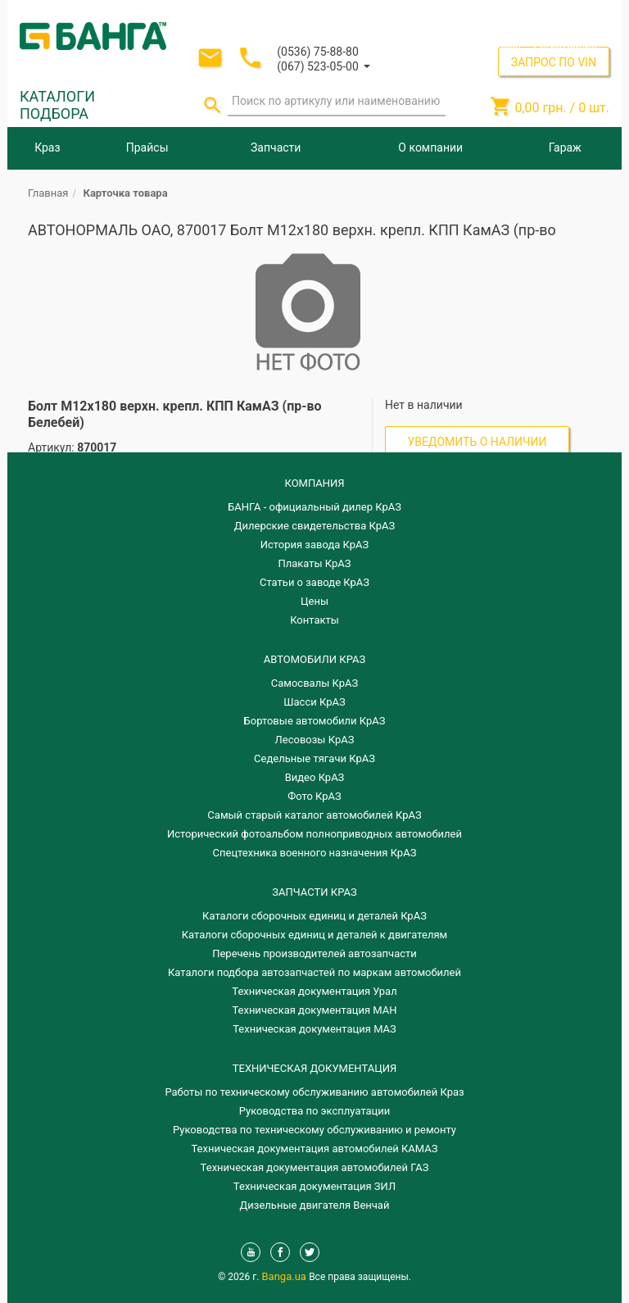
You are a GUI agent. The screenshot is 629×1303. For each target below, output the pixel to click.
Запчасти (276, 147)
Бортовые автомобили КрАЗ (315, 721)
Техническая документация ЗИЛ (314, 1186)
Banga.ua (286, 1276)
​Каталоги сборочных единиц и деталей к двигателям (314, 934)
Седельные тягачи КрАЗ (314, 758)
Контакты (314, 620)
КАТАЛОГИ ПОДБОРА (57, 105)
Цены (314, 601)
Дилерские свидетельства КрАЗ (315, 526)
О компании (430, 147)
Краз (47, 147)
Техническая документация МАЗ (314, 1029)
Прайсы (147, 147)
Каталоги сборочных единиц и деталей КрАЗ (314, 916)
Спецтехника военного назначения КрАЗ (315, 853)
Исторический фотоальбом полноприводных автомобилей (314, 834)
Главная (48, 193)
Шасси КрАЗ (314, 702)
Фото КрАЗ (314, 796)
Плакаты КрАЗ (314, 563)
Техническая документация (314, 1068)
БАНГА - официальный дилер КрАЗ (314, 507)
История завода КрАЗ (314, 544)
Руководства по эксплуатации (315, 1111)
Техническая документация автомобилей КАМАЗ (314, 1148)
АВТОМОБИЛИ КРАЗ (314, 659)
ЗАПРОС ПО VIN (553, 62)
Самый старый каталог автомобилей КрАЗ (314, 815)
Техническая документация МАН (314, 1010)
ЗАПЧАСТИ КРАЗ (314, 892)
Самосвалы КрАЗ (314, 683)
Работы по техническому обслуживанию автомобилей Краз (314, 1092)
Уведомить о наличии (477, 441)
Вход (509, 45)
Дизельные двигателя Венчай (315, 1205)
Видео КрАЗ (315, 777)
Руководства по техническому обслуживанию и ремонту (314, 1130)
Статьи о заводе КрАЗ (314, 582)
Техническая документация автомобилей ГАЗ (315, 1167)
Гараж (565, 147)
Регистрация (565, 45)
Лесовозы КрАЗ (315, 739)
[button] (323, 65)
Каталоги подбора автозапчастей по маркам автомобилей (314, 972)
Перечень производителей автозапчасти (314, 953)
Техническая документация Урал (314, 991)
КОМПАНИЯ (314, 483)
